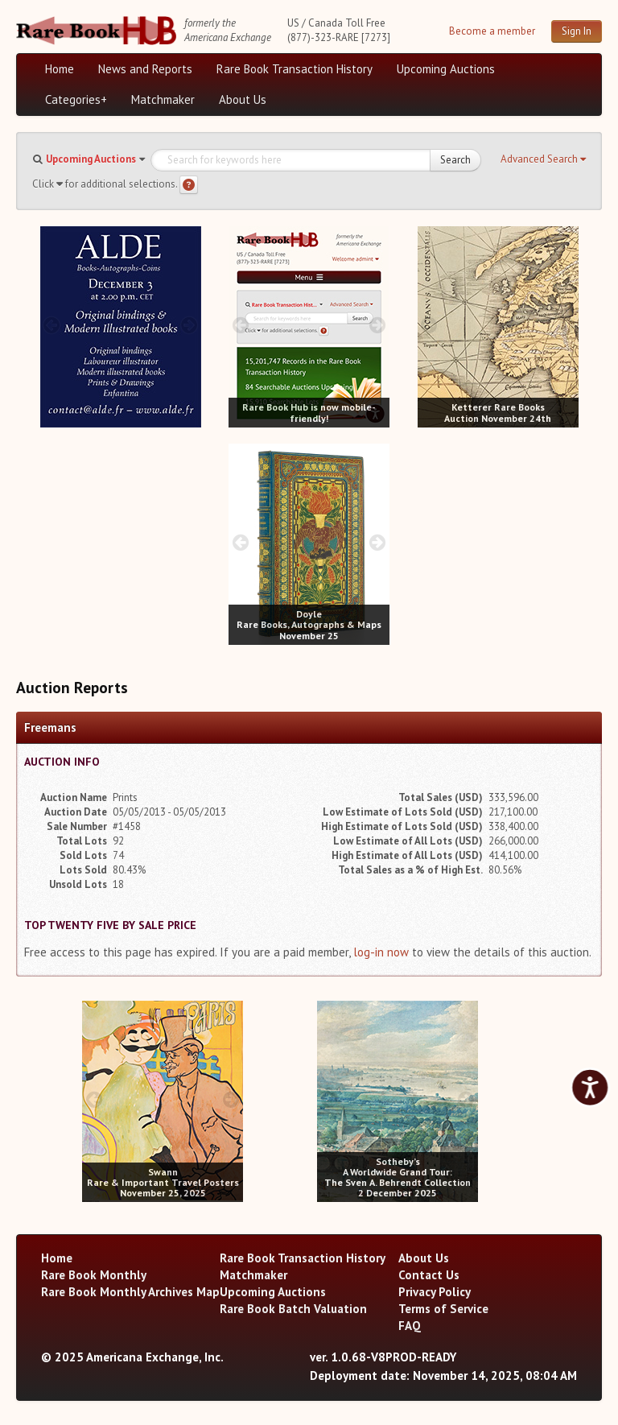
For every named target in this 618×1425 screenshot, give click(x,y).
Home (59, 68)
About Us (242, 99)
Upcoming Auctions (446, 68)
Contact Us (428, 1274)
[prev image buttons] (52, 324)
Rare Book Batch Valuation (293, 1308)
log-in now (381, 952)
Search (455, 160)
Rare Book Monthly (93, 1274)
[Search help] (188, 185)
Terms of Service (443, 1308)
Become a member (492, 31)
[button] (543, 159)
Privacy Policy (434, 1291)
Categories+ (76, 99)
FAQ (409, 1325)
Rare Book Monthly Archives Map (130, 1291)
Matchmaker (163, 99)
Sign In (576, 31)
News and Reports (145, 68)
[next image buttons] (188, 324)
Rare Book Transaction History (294, 68)
